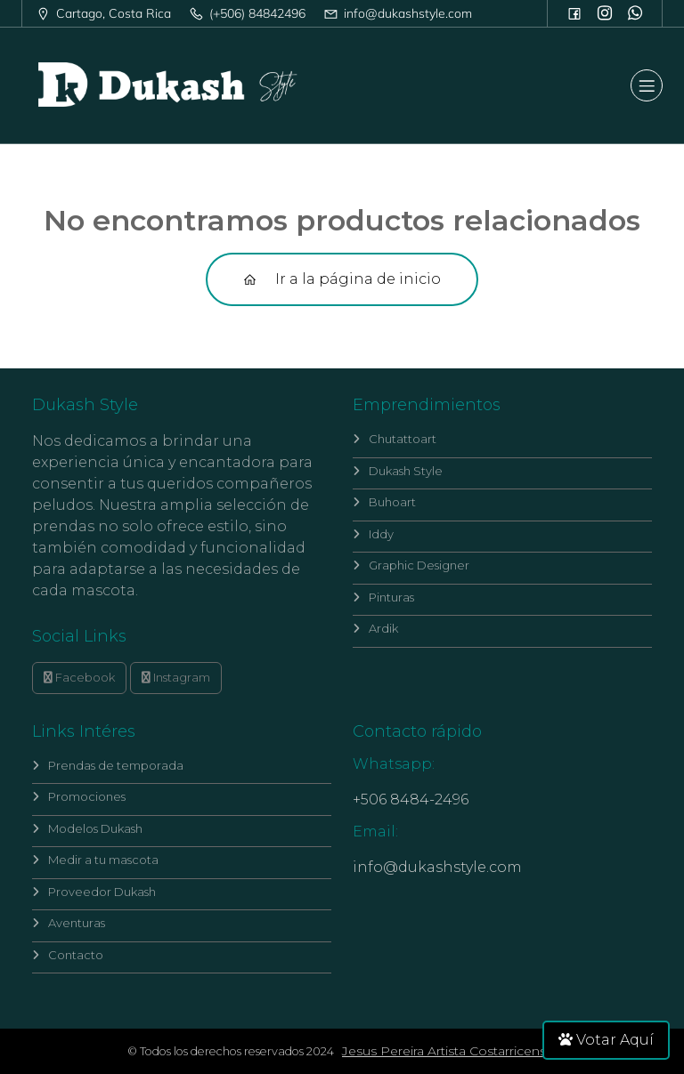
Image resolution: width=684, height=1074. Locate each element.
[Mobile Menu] (647, 85)
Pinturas (383, 597)
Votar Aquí (606, 1039)
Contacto (67, 955)
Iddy (373, 534)
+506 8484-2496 (410, 799)
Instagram (176, 677)
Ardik (375, 628)
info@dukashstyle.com (437, 867)
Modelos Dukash (87, 828)
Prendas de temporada (107, 765)
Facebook (79, 677)
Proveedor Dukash (94, 891)
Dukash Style (398, 471)
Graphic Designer (411, 565)
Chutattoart (394, 439)
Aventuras (68, 923)
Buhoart (384, 502)
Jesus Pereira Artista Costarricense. (449, 1051)
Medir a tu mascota (95, 859)
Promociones (79, 796)
